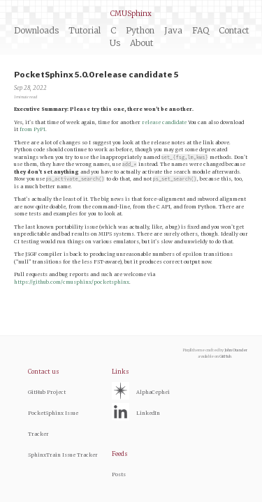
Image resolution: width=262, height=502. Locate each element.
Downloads (36, 30)
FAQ (200, 30)
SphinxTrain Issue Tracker (63, 455)
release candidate (164, 122)
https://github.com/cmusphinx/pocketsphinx (71, 282)
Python (140, 30)
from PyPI (32, 129)
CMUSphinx (131, 13)
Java (173, 30)
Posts (119, 474)
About (141, 43)
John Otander (235, 350)
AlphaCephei (153, 392)
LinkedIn (148, 413)
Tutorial (84, 30)
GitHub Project (47, 392)
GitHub (225, 356)
